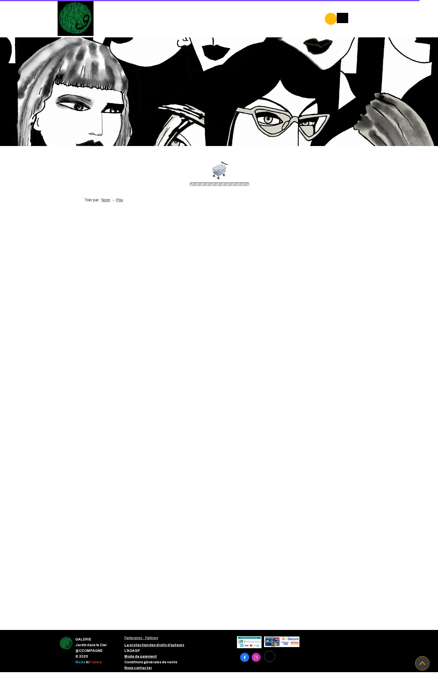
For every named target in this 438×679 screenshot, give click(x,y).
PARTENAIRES (203, 17)
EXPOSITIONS (163, 17)
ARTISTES (240, 17)
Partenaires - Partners (141, 638)
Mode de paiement (140, 656)
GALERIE (129, 17)
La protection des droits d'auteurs (154, 645)
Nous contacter (138, 668)
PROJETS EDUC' (137, 29)
